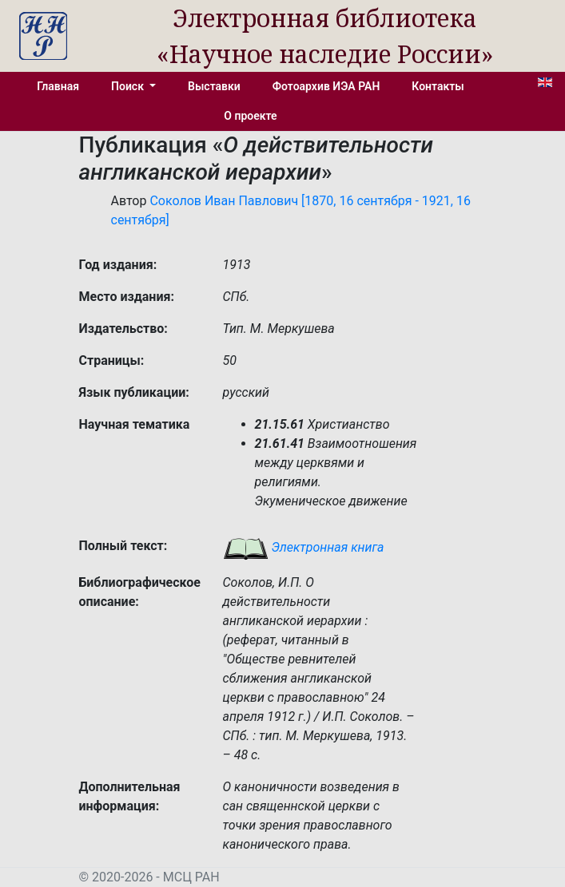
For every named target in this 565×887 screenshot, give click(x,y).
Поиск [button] (128, 86)
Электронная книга (303, 547)
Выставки (214, 86)
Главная (58, 86)
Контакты (438, 86)
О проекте (250, 115)
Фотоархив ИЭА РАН (326, 86)
